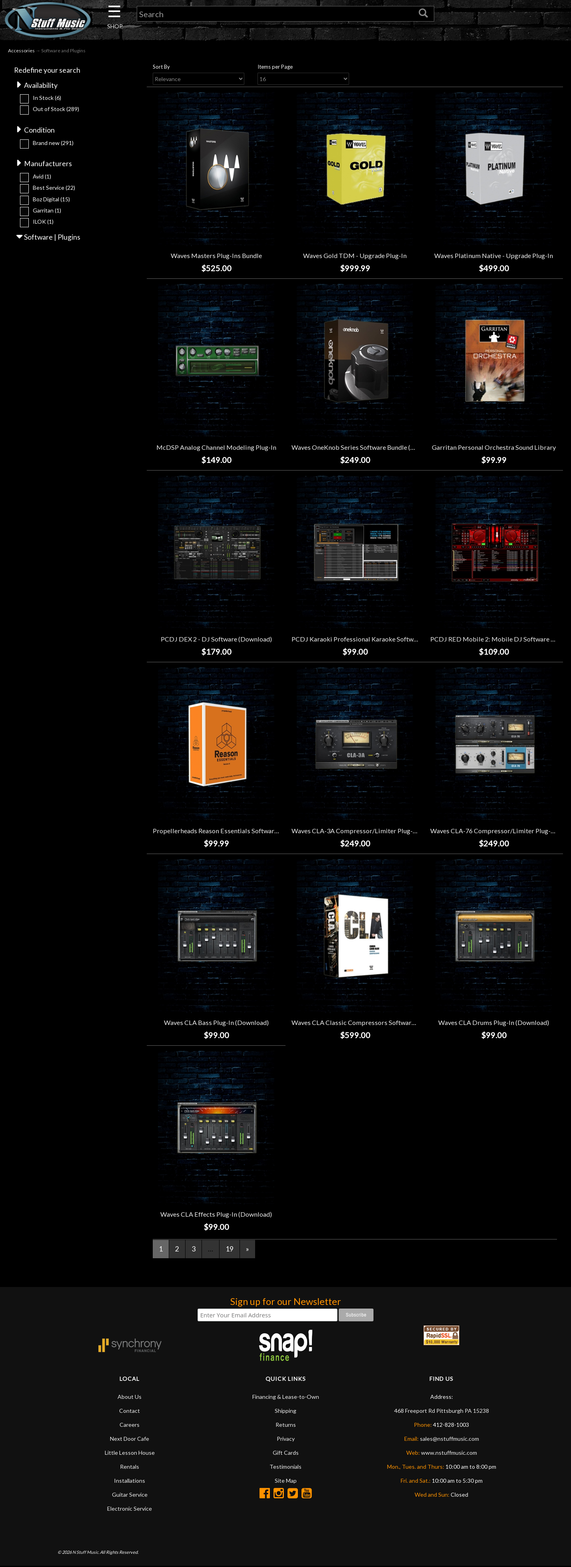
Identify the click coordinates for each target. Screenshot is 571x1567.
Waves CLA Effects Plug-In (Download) (216, 1215)
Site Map (286, 1481)
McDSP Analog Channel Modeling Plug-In (216, 448)
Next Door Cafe (129, 1439)
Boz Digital (51, 200)
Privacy (286, 1439)
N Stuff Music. (85, 1553)
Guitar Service (130, 1495)
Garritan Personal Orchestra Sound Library (494, 448)
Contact (129, 1411)
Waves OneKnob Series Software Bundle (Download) (366, 448)
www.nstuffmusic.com (449, 1453)
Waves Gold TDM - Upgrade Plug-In (355, 256)
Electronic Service (129, 1509)
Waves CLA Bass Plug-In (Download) (216, 1023)
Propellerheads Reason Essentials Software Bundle (226, 831)
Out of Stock (56, 110)
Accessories (21, 51)
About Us (130, 1397)
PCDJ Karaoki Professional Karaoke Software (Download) (374, 639)
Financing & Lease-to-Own (285, 1397)
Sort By (161, 67)
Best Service (54, 189)
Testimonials (285, 1467)
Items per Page (275, 67)
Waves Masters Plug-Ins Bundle (216, 256)
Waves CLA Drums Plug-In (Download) (493, 1023)
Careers (130, 1425)
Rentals (129, 1467)
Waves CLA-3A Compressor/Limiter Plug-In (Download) (372, 831)
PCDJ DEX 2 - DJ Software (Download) (216, 639)
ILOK (43, 223)
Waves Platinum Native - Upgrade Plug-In (493, 256)
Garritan (47, 212)
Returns (286, 1425)
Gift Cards (286, 1453)
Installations (129, 1481)
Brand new (53, 144)
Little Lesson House (130, 1453)
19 (230, 1249)
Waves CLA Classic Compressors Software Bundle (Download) (381, 1023)
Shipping (285, 1411)
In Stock (47, 98)
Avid (42, 177)
